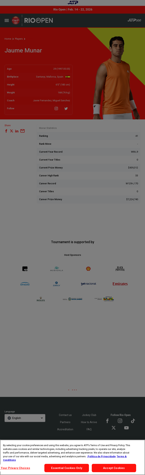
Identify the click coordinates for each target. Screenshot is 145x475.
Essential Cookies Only (66, 468)
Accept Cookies (114, 468)
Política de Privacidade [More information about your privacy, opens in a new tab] (101, 456)
